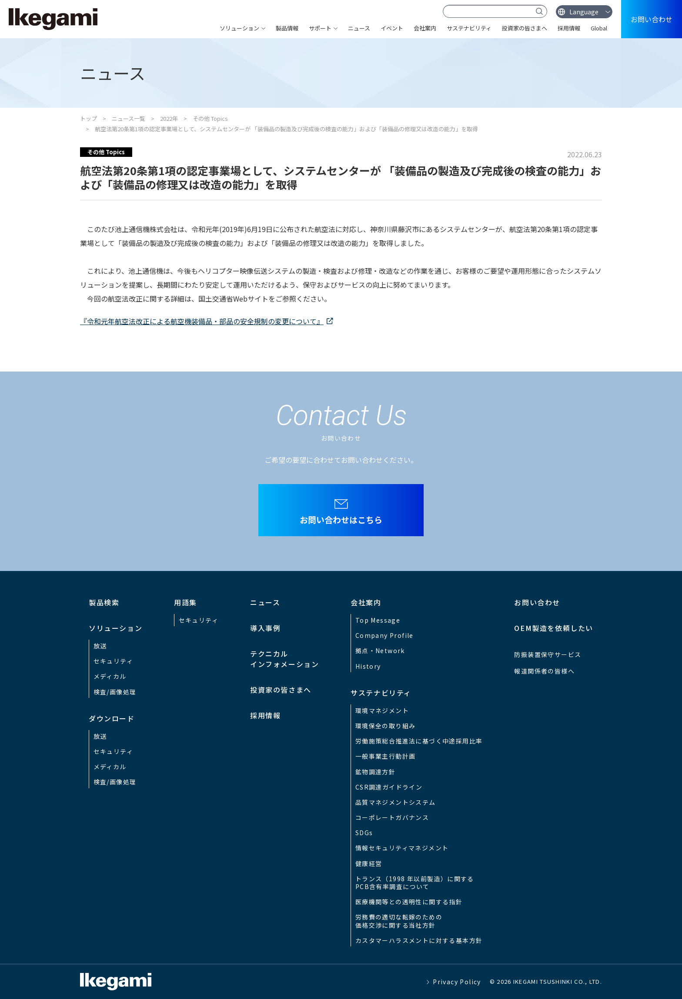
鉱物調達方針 (375, 772)
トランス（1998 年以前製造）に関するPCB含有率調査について (414, 882)
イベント (392, 28)
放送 (100, 646)
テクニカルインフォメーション (284, 658)
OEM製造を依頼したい (553, 628)
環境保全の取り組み (385, 726)
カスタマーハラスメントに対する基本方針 (419, 940)
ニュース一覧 (128, 118)
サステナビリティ (469, 28)
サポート (320, 28)
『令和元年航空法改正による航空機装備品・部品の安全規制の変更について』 (202, 321)
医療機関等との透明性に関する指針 (408, 902)
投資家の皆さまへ (524, 28)
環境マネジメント (382, 710)
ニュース (359, 28)
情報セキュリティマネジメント (402, 848)
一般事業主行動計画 (385, 756)
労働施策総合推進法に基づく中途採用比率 (419, 741)
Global (599, 28)
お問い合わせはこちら (341, 519)
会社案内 (425, 28)
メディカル (110, 676)
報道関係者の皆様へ (544, 671)
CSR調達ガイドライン (388, 787)
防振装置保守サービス (547, 654)
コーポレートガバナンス (392, 817)
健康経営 (368, 863)
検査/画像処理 (115, 692)
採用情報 (569, 28)
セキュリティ (113, 661)
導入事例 (265, 628)
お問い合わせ (651, 19)
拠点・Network (380, 650)
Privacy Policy (457, 981)
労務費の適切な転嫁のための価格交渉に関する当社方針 (398, 921)
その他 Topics (210, 118)
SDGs (364, 832)
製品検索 (104, 602)
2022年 (169, 118)
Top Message (377, 620)
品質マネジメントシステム (395, 802)
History (368, 666)
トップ (88, 118)
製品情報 (287, 28)
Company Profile (384, 635)
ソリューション (239, 28)
